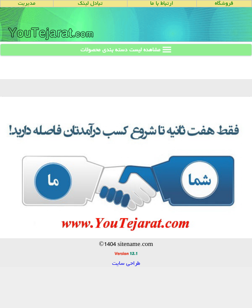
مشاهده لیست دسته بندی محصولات (126, 49)
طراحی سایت (126, 264)
